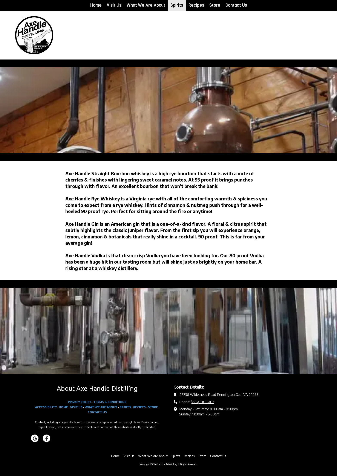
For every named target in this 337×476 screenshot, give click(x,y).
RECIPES (139, 407)
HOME (63, 407)
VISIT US (76, 407)
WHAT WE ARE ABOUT (101, 407)
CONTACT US (97, 412)
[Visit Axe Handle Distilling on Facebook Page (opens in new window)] (46, 438)
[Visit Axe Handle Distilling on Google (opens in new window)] (34, 438)
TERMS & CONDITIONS (109, 402)
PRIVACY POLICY (79, 402)
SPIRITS (125, 407)
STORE (153, 407)
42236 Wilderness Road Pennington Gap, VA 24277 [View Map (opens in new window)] (218, 394)
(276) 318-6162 (202, 402)
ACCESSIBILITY (46, 407)
